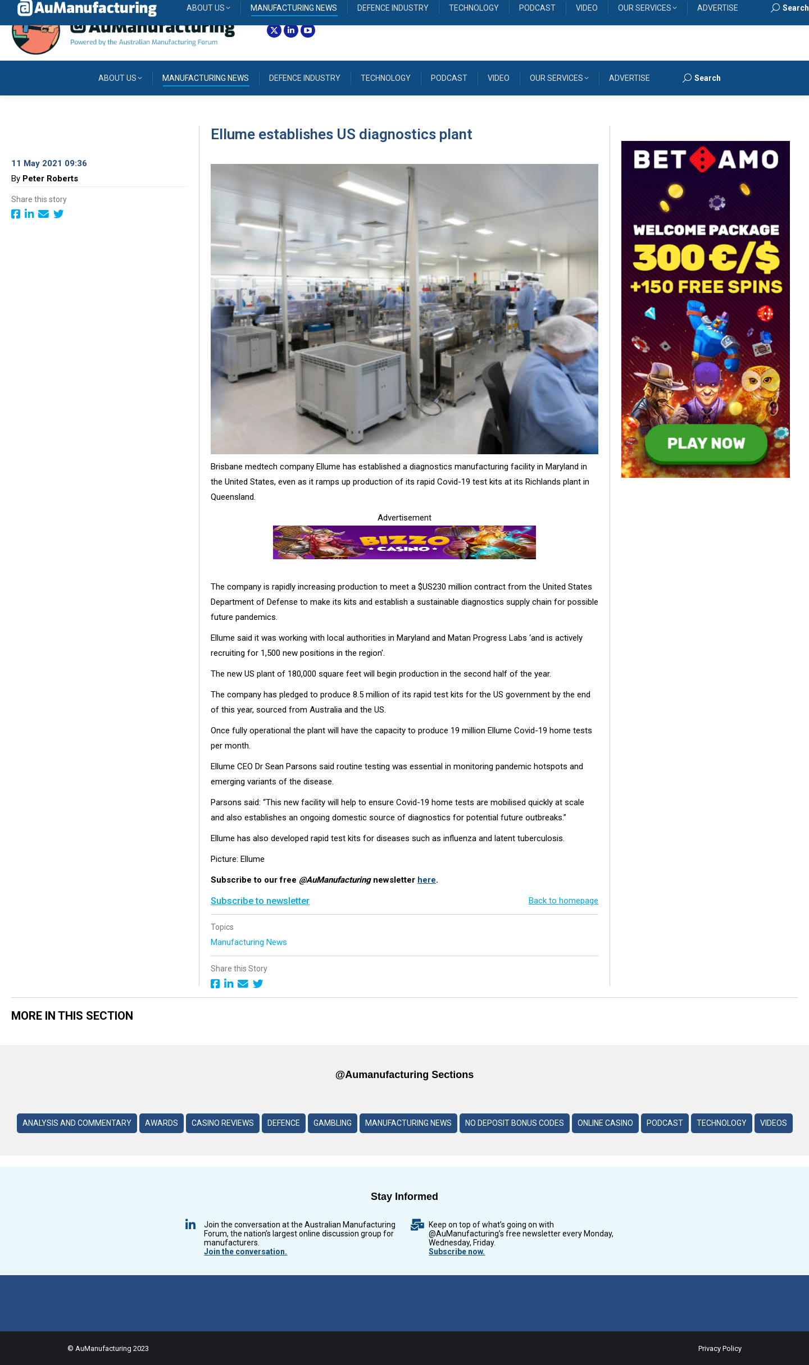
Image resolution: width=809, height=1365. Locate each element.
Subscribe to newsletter (260, 901)
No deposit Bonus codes (514, 1123)
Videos (773, 1123)
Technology (722, 1123)
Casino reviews (223, 1123)
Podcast (665, 1123)
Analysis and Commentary (76, 1123)
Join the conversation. (245, 1251)
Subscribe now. (457, 1251)
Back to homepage (563, 901)
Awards (161, 1123)
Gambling (332, 1123)
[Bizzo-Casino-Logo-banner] (404, 556)
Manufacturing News (250, 942)
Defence (283, 1123)
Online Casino (605, 1123)
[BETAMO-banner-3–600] (705, 475)
